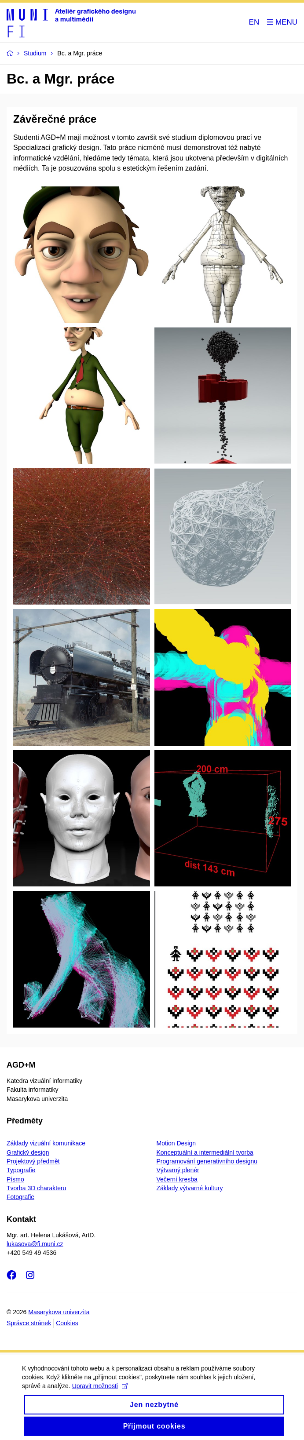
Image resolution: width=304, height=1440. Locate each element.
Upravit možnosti (100, 1392)
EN (254, 22)
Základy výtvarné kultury (190, 1188)
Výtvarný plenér (178, 1170)
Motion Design (176, 1143)
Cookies (67, 1323)
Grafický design (28, 1152)
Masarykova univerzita (58, 1312)
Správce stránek (29, 1323)
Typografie (21, 1170)
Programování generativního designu (207, 1161)
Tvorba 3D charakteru (36, 1188)
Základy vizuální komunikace (46, 1143)
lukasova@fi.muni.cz (35, 1243)
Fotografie (20, 1196)
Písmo (15, 1179)
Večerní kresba (177, 1179)
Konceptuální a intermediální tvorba (205, 1152)
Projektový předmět (33, 1161)
